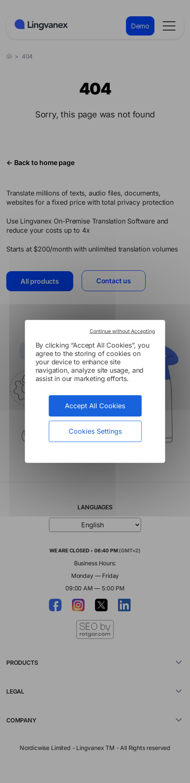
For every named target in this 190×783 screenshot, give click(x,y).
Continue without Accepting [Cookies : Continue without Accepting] (122, 331)
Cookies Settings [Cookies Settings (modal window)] (95, 431)
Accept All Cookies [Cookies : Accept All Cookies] (95, 406)
